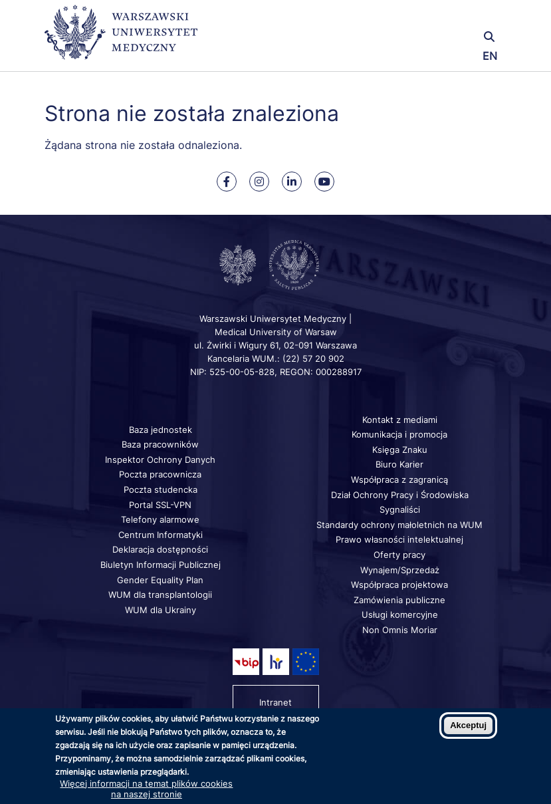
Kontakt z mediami (399, 419)
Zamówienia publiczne (399, 600)
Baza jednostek (160, 429)
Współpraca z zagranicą (399, 479)
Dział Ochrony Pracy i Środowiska (400, 494)
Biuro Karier (399, 464)
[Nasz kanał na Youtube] (324, 182)
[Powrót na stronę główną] (121, 38)
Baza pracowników (160, 444)
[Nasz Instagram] (259, 182)
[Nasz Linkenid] (292, 182)
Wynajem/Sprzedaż (399, 570)
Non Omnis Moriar (399, 629)
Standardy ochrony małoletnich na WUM (399, 524)
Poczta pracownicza (160, 474)
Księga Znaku (399, 449)
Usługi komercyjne (400, 614)
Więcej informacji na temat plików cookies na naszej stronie (146, 788)
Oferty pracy (399, 554)
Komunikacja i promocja (399, 434)
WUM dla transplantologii (160, 594)
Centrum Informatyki (160, 534)
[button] (430, 18)
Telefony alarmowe (160, 519)
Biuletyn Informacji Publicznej (160, 564)
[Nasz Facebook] (227, 182)
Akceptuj (468, 725)
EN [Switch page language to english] (490, 56)
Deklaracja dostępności (160, 549)
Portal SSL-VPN (160, 504)
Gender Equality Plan (160, 580)
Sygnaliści (400, 509)
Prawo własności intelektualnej (399, 539)
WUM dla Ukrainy (160, 609)
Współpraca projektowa (399, 584)
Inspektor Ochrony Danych (160, 459)
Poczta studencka (160, 489)
